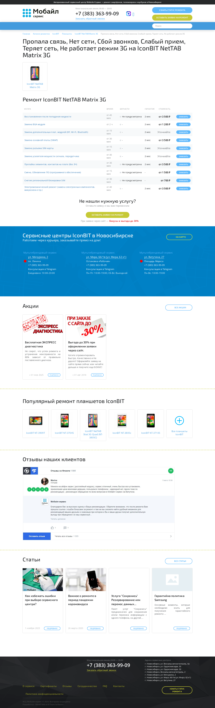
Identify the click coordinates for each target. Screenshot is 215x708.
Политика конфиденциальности (44, 693)
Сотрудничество (87, 686)
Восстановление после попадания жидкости (47, 116)
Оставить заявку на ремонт (107, 215)
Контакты (119, 686)
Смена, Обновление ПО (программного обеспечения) (52, 172)
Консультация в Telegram (42, 269)
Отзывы (67, 686)
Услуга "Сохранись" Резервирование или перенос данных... (125, 600)
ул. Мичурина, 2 (38, 257)
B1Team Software (55, 704)
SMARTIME (40, 704)
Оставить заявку (172, 17)
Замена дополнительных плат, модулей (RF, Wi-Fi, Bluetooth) (56, 132)
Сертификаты (48, 686)
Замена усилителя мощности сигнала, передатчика (51, 156)
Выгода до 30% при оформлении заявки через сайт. (82, 346)
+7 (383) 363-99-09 (97, 13)
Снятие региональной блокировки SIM (44, 180)
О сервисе (29, 686)
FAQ (105, 686)
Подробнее (54, 375)
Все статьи (177, 561)
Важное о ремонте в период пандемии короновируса (82, 600)
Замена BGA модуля (34, 124)
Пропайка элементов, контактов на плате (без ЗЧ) (50, 164)
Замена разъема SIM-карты (39, 148)
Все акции (177, 307)
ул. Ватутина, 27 (154, 257)
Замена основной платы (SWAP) (41, 140)
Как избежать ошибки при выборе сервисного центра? (41, 600)
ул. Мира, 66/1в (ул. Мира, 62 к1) (106, 257)
